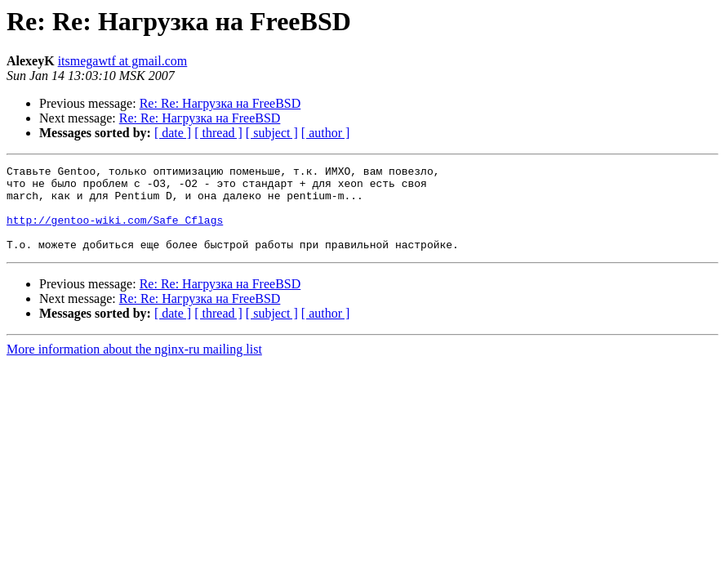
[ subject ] (272, 133)
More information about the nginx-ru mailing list (134, 366)
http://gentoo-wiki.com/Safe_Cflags (115, 232)
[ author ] (325, 133)
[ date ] (172, 133)
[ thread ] (218, 133)
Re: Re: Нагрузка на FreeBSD (220, 103)
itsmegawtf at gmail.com (123, 61)
